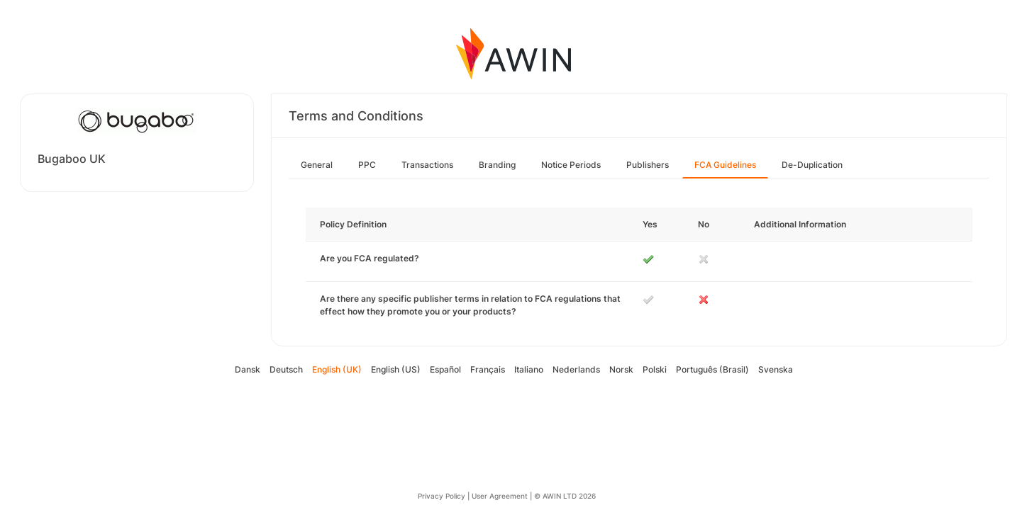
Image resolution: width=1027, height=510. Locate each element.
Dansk (247, 369)
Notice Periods (571, 164)
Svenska (775, 369)
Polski (655, 369)
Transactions (427, 164)
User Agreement (500, 496)
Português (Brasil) (712, 369)
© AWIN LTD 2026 (565, 496)
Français (487, 369)
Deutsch (286, 369)
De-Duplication (812, 164)
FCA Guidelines (725, 164)
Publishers (647, 164)
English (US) (396, 369)
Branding (497, 164)
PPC (367, 164)
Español (445, 369)
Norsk (621, 369)
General (317, 164)
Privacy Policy (441, 496)
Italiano (528, 369)
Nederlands (576, 369)
